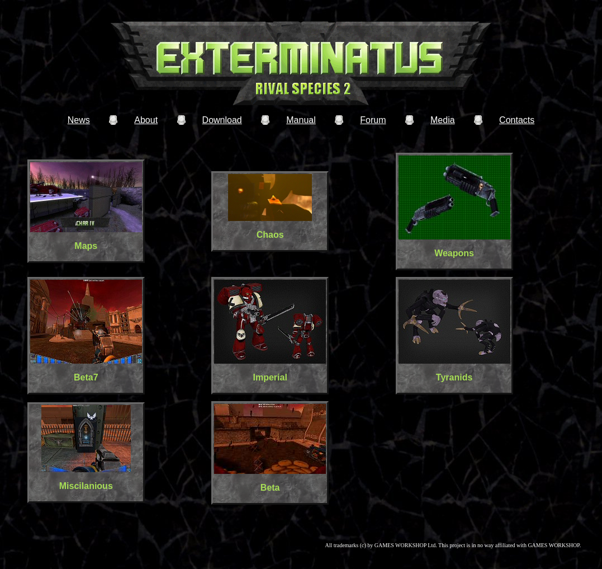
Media (442, 120)
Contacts (516, 120)
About (146, 120)
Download (222, 120)
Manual (300, 120)
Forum (373, 120)
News (79, 120)
